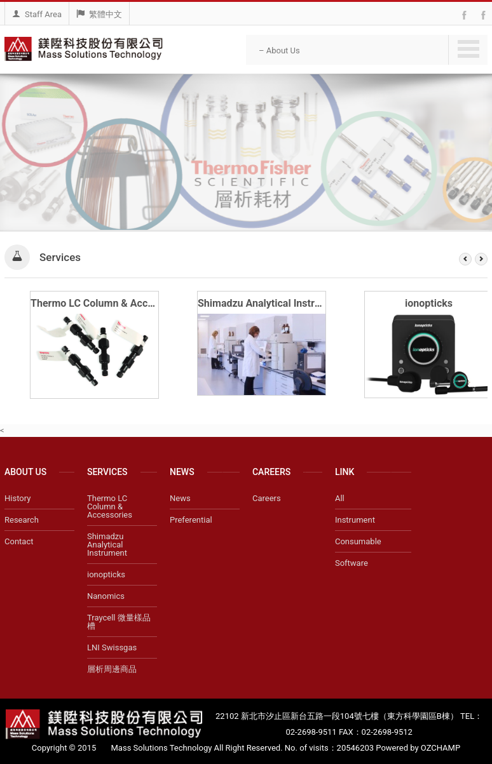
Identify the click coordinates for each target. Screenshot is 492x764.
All (340, 498)
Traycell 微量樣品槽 (119, 622)
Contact (18, 541)
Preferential (191, 520)
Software (351, 563)
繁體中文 (99, 14)
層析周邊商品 (112, 669)
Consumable (358, 541)
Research (21, 520)
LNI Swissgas (112, 647)
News (180, 498)
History (17, 498)
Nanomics (106, 596)
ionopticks (429, 303)
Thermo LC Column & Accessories (108, 303)
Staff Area (37, 14)
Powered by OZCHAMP (418, 748)
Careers (266, 498)
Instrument (355, 520)
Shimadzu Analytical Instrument (271, 303)
